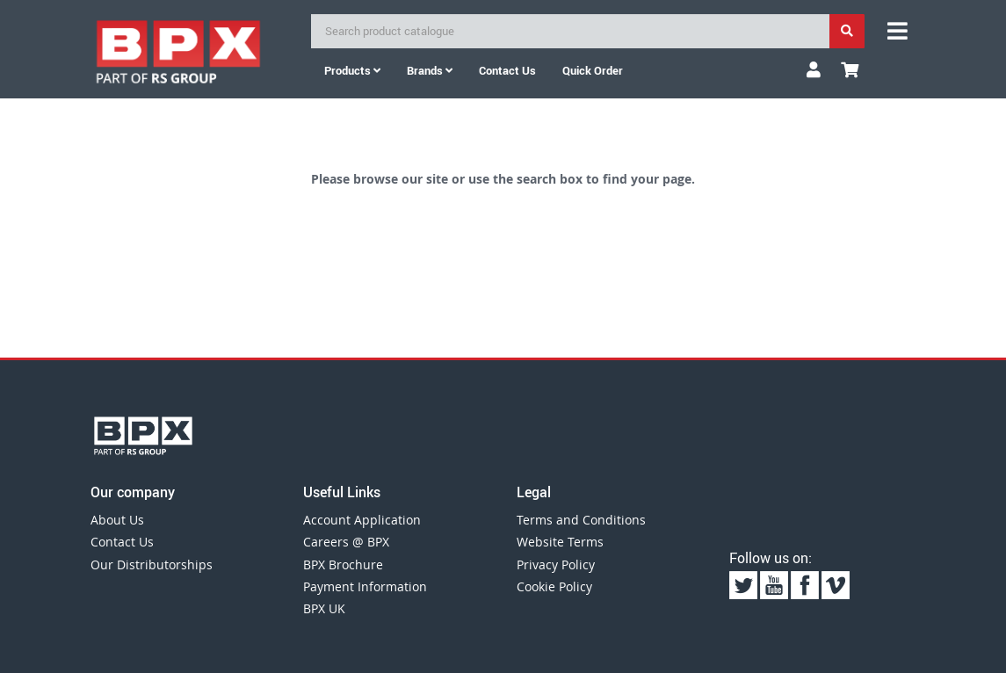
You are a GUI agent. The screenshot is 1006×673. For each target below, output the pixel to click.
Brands (429, 70)
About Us (117, 519)
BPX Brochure (343, 564)
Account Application (362, 519)
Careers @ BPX (346, 541)
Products (352, 70)
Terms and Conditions (581, 519)
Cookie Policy (554, 586)
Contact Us (122, 541)
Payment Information (365, 586)
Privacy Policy (556, 564)
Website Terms (560, 541)
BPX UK (324, 608)
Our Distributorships (151, 564)
